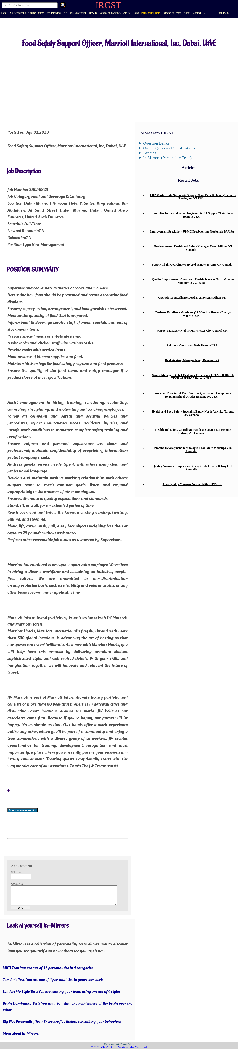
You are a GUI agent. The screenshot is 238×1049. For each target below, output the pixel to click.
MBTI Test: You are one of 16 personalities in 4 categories (48, 968)
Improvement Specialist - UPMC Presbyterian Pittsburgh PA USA (192, 231)
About (187, 13)
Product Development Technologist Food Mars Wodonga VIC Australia (193, 449)
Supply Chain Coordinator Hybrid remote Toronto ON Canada (192, 264)
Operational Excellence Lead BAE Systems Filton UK (192, 297)
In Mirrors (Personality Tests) (167, 157)
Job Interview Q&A (57, 13)
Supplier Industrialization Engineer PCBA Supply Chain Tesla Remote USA (193, 215)
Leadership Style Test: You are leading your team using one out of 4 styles (61, 992)
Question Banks (156, 143)
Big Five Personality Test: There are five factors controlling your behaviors (62, 1022)
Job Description (78, 13)
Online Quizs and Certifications (169, 148)
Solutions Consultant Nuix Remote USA (192, 345)
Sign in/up (223, 13)
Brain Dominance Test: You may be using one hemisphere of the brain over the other (67, 1007)
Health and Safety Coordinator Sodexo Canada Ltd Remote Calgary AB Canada (193, 431)
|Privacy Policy (127, 1044)
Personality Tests (150, 13)
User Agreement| (111, 1044)
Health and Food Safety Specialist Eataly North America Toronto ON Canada (193, 413)
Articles (127, 13)
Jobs (136, 13)
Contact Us (199, 13)
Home (4, 13)
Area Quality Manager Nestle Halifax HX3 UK (192, 484)
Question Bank (18, 13)
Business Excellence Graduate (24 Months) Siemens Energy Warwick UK (193, 314)
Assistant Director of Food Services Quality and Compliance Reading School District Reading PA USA (193, 395)
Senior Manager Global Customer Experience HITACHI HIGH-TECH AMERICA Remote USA (193, 377)
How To (93, 13)
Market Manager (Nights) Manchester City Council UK (192, 330)
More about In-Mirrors (21, 1034)
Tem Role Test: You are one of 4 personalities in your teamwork (53, 980)
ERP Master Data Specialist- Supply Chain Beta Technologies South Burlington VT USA (193, 197)
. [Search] (63, 5)
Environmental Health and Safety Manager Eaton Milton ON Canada (193, 248)
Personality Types (172, 13)
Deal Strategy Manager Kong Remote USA (192, 360)
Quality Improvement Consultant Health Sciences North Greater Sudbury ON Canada (193, 281)
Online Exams (36, 13)
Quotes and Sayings (110, 13)
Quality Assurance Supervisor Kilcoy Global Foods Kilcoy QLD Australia (193, 467)
